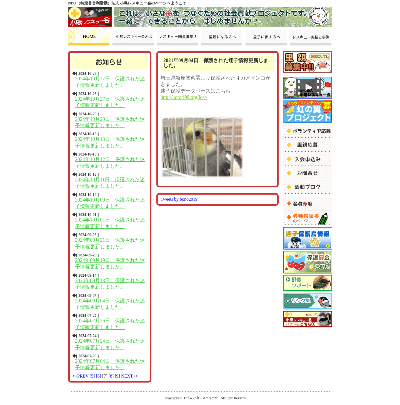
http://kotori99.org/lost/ (184, 97)
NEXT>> (129, 376)
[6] (99, 376)
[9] (118, 376)
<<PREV (80, 376)
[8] (112, 376)
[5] (93, 376)
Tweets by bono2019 (179, 199)
